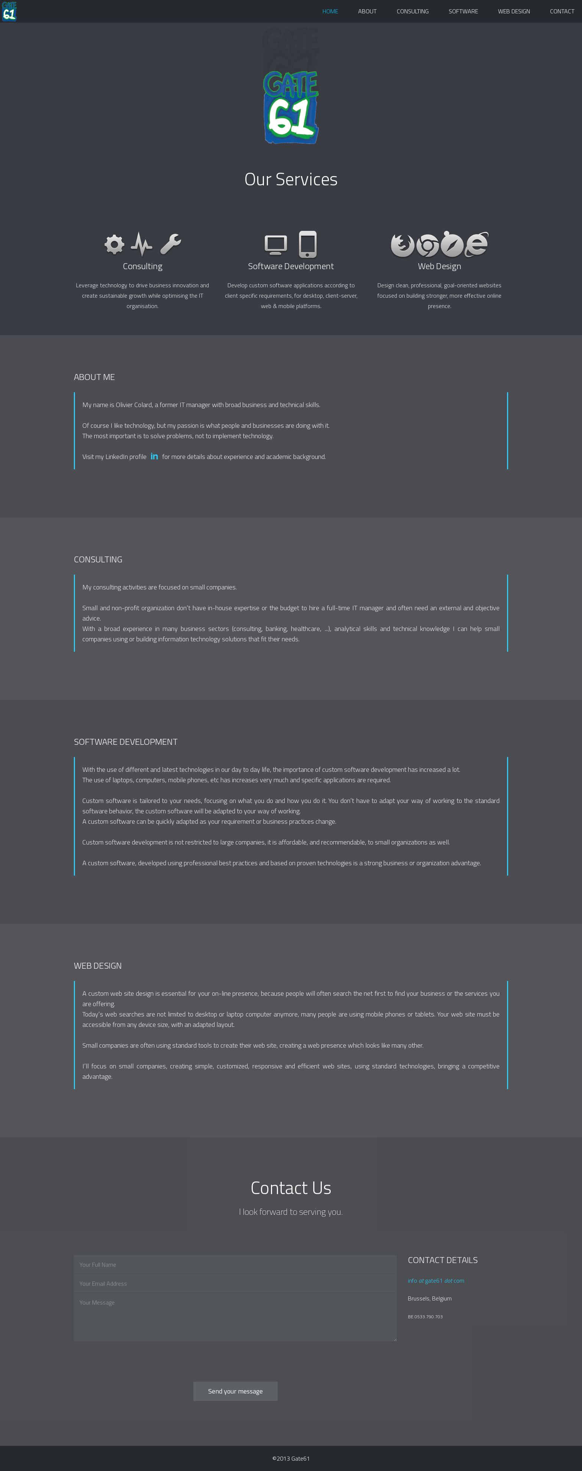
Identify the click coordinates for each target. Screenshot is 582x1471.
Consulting (413, 11)
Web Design (514, 11)
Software (463, 11)
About (367, 11)
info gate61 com (436, 1280)
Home (330, 11)
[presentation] (130, 1356)
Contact (562, 11)
